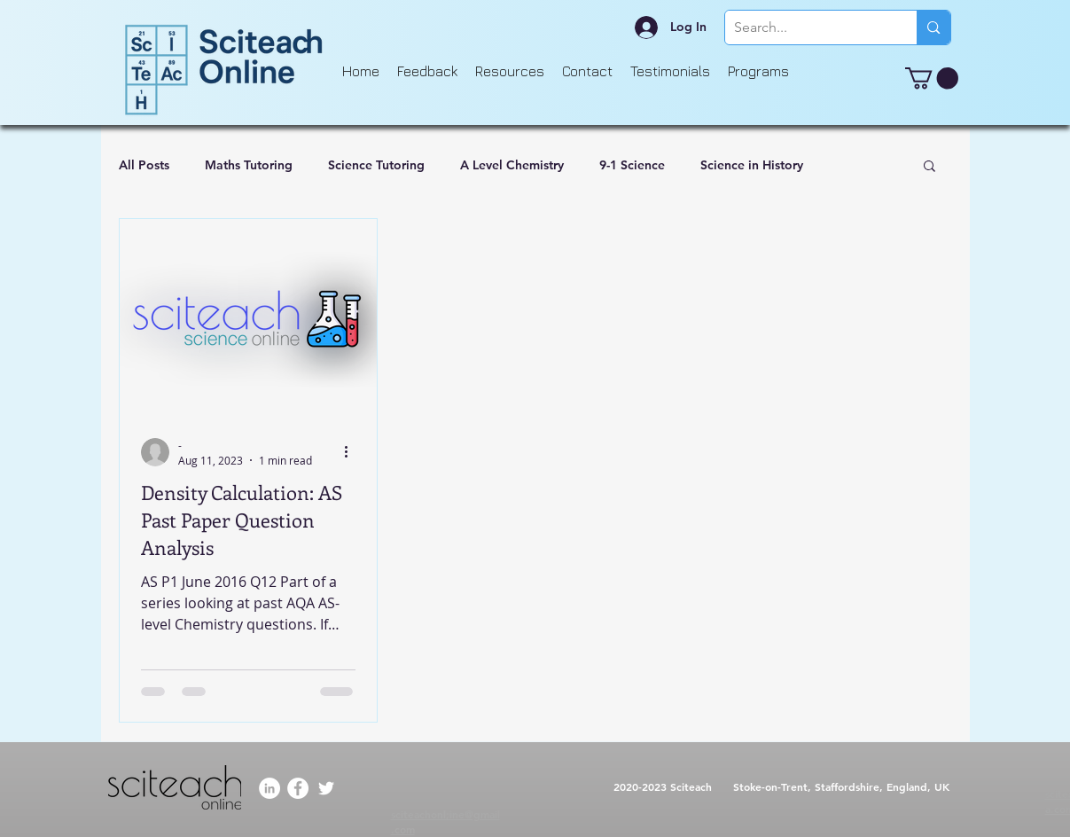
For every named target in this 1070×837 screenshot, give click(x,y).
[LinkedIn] (269, 788)
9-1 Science (632, 165)
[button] (931, 78)
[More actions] (352, 452)
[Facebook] (298, 788)
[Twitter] (326, 788)
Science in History (751, 165)
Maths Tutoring (249, 165)
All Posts (144, 165)
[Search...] (807, 27)
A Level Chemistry (512, 165)
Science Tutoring (376, 165)
